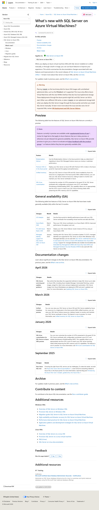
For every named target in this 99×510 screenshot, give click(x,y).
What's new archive (71, 79)
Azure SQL (49, 14)
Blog (26, 501)
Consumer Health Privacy (55, 501)
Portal (77, 8)
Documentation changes (44, 45)
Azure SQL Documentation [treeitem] (12, 26)
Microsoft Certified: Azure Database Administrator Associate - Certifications (58, 476)
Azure (42, 14)
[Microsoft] (3, 2)
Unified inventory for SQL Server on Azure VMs (69, 316)
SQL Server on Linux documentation (51, 442)
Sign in (95, 2)
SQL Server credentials (82, 238)
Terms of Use (70, 501)
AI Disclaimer (6, 501)
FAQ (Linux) (43, 439)
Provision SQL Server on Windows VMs (52, 412)
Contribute (34, 501)
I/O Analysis (39, 217)
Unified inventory (41, 172)
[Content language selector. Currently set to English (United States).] (11, 496)
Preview (39, 40)
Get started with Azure (89, 8)
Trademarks (80, 501)
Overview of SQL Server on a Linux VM (52, 434)
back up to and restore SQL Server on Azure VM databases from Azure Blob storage (74, 241)
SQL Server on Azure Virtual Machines (65, 14)
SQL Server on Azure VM (54, 56)
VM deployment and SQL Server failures (66, 108)
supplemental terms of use (79, 133)
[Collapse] (28, 14)
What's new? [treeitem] (9, 45)
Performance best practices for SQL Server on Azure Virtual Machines (62, 420)
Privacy (42, 501)
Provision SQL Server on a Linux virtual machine (55, 437)
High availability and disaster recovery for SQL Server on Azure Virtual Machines (66, 417)
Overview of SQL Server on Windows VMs (53, 409)
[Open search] (90, 2)
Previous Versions (17, 501)
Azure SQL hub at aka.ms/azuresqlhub (58, 368)
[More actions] (95, 14)
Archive (39, 48)
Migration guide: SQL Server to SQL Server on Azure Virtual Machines (62, 414)
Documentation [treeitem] (10, 43)
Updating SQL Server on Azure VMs (76, 289)
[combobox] (16, 18)
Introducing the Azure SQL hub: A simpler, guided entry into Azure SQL (70, 372)
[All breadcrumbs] (37, 14)
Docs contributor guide (80, 394)
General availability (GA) (44, 43)
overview (81, 75)
